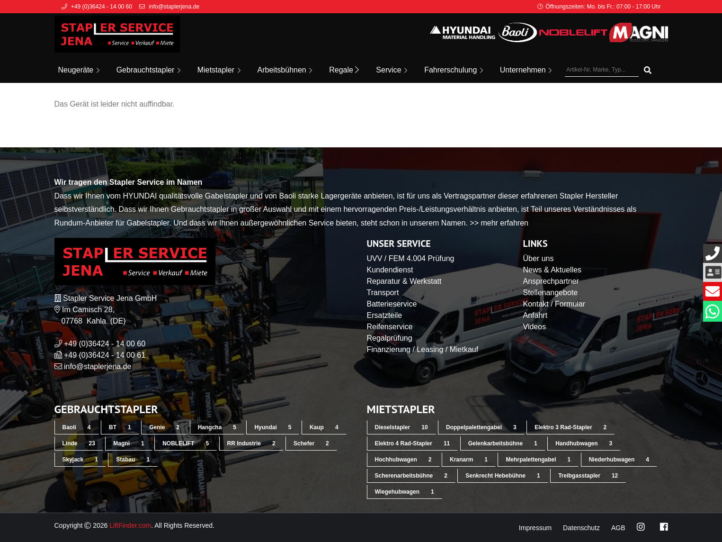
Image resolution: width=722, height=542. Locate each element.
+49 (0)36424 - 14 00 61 (104, 355)
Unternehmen (526, 70)
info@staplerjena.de (98, 366)
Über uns (538, 258)
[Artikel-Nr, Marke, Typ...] (602, 70)
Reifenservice (390, 327)
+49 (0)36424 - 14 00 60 (104, 344)
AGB (618, 528)
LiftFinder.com (130, 525)
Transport (383, 293)
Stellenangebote (550, 293)
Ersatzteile (384, 315)
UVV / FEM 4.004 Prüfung (411, 258)
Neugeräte (78, 70)
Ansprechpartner (551, 281)
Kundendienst (390, 270)
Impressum (535, 528)
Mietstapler (219, 70)
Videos (534, 327)
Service (391, 70)
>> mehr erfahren (499, 223)
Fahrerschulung (453, 70)
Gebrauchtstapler (148, 70)
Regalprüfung (389, 338)
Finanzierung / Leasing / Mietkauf (423, 349)
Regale (344, 70)
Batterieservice (392, 304)
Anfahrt (535, 315)
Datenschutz (581, 528)
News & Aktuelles (552, 270)
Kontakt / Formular (554, 304)
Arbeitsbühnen (285, 70)
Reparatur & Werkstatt (404, 281)
